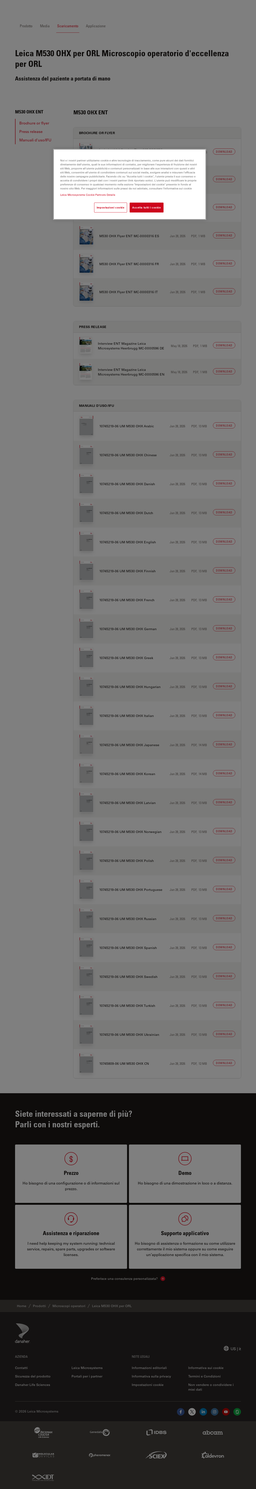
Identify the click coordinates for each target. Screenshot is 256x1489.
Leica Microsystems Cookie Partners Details (87, 194)
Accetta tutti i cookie (146, 207)
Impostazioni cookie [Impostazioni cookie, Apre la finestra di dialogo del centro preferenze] (110, 207)
